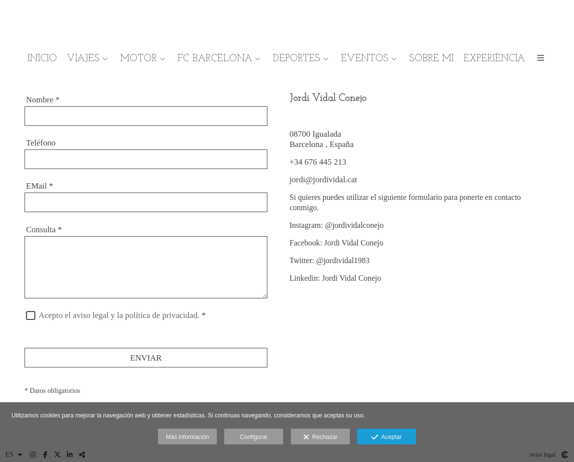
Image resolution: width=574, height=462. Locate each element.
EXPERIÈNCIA (494, 59)
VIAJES (83, 59)
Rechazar (320, 437)
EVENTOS (365, 59)
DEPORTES (296, 59)
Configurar (253, 437)
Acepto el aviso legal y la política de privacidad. (119, 315)
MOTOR (138, 59)
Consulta (44, 229)
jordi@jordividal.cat (323, 179)
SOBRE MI (431, 59)
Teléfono (40, 142)
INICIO (42, 59)
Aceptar (386, 437)
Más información (187, 437)
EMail (39, 186)
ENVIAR (145, 358)
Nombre (42, 99)
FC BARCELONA (215, 59)
